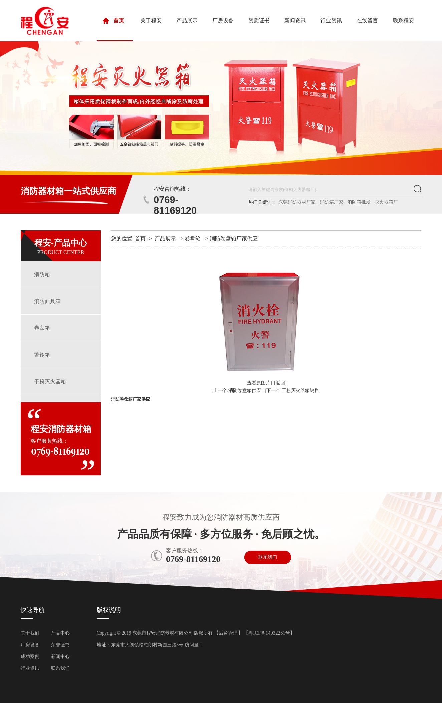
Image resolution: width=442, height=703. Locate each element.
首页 (115, 29)
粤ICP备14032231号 (269, 633)
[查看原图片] (258, 382)
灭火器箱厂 (386, 202)
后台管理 (228, 633)
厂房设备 (223, 20)
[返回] (280, 382)
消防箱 (42, 274)
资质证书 (259, 20)
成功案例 (30, 656)
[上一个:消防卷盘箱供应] (237, 390)
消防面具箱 (47, 301)
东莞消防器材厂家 (297, 202)
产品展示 (187, 20)
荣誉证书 (60, 644)
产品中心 (60, 633)
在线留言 (367, 20)
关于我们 (30, 633)
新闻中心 (60, 656)
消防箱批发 (359, 202)
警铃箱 (42, 355)
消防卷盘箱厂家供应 (234, 238)
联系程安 (403, 20)
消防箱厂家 (331, 202)
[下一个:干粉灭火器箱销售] (292, 390)
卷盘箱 (42, 328)
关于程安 (151, 20)
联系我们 (267, 557)
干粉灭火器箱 (50, 381)
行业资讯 (331, 20)
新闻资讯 (295, 20)
